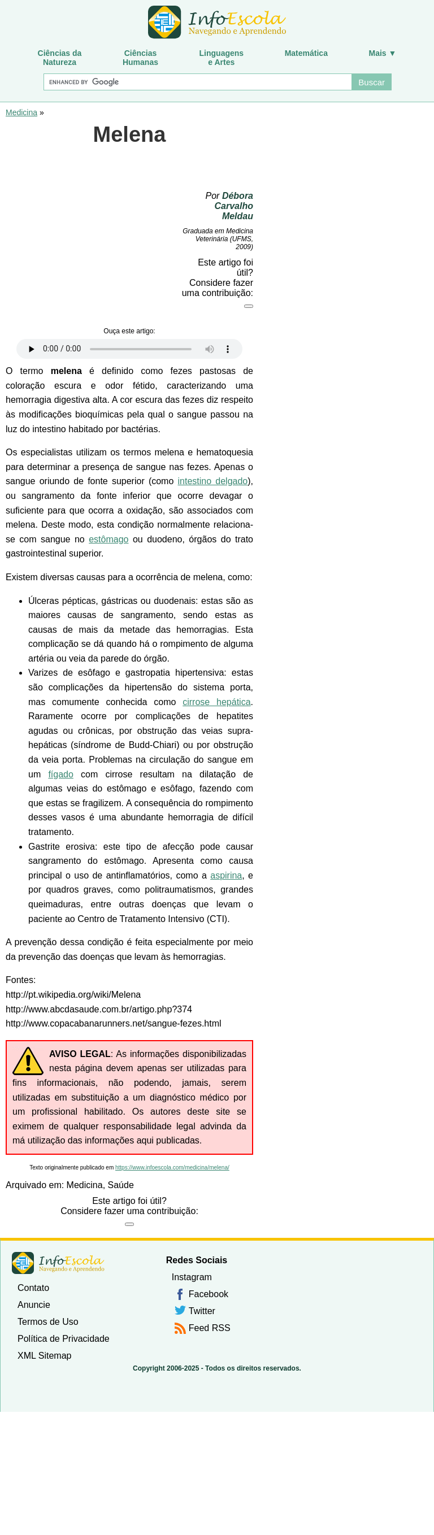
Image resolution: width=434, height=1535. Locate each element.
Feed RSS (210, 1328)
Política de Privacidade (64, 1338)
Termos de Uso (48, 1322)
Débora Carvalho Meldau (234, 206)
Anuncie (34, 1305)
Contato (33, 1288)
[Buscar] (197, 82)
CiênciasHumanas (140, 58)
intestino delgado (213, 481)
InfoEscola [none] (58, 1263)
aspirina (226, 875)
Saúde (121, 1185)
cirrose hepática (216, 702)
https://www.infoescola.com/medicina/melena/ (172, 1167)
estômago (108, 539)
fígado (60, 774)
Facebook (208, 1294)
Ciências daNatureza (60, 58)
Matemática (306, 53)
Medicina (21, 112)
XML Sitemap (44, 1355)
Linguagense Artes (221, 58)
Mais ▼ (383, 53)
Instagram (192, 1277)
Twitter (202, 1311)
